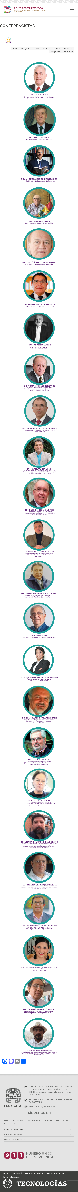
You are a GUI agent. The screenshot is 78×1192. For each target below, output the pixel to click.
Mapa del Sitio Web (13, 1129)
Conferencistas (43, 48)
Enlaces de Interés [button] (13, 1134)
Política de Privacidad (14, 1139)
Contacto (68, 51)
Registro (55, 51)
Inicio (15, 48)
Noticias (68, 48)
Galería (57, 48)
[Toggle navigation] (72, 9)
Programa (26, 48)
